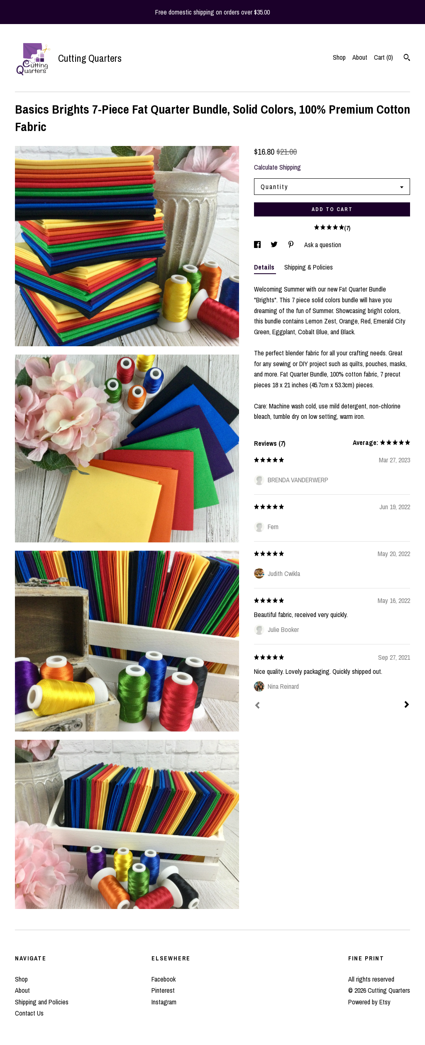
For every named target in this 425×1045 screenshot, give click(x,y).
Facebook (163, 979)
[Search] (407, 58)
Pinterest (163, 990)
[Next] (406, 705)
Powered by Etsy (369, 1001)
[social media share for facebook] (258, 244)
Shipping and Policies (41, 1001)
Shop (339, 57)
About (359, 57)
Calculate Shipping (277, 167)
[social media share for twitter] (275, 244)
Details (265, 267)
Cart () (383, 57)
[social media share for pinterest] (292, 244)
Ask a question (322, 244)
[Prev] (257, 706)
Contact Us (29, 1013)
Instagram (163, 1001)
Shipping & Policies (308, 267)
